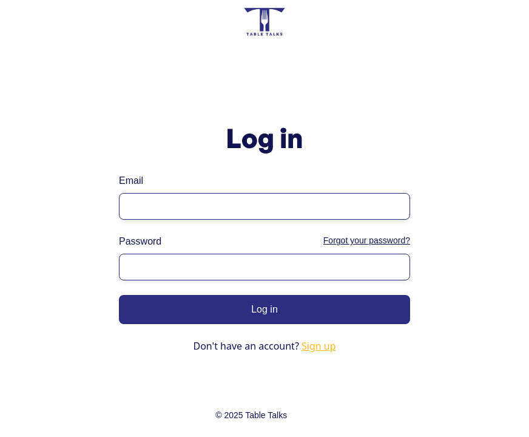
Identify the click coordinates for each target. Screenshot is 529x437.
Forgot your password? (366, 240)
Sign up (319, 346)
